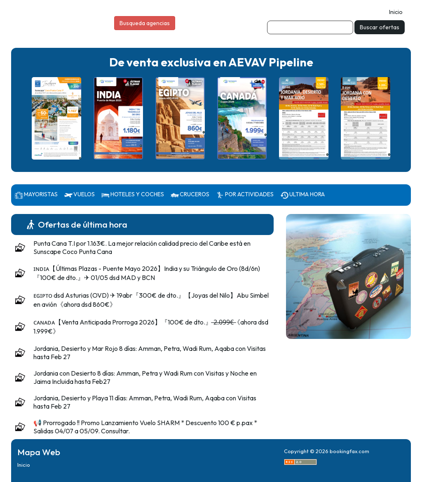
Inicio (396, 12)
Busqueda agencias (145, 23)
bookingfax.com (349, 451)
